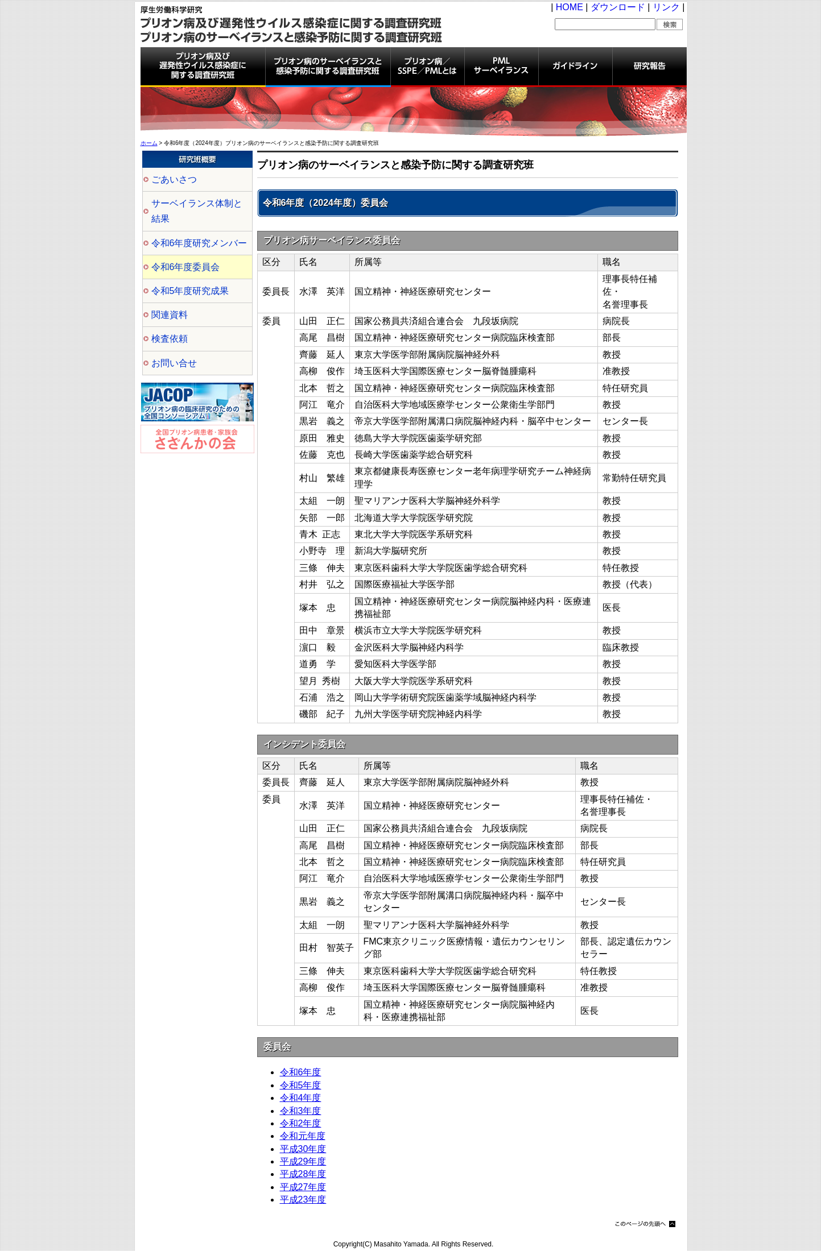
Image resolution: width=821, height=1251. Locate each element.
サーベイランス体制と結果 (196, 210)
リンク (666, 7)
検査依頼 (169, 338)
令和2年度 (300, 1123)
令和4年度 (300, 1098)
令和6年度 (300, 1072)
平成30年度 (303, 1149)
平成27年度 (303, 1187)
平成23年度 (303, 1199)
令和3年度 (300, 1111)
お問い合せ (174, 363)
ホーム (149, 143)
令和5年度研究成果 (190, 291)
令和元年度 (302, 1136)
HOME (569, 7)
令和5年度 (300, 1085)
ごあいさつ (174, 179)
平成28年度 (303, 1174)
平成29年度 (303, 1161)
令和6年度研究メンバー (199, 243)
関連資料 (169, 315)
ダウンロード (618, 7)
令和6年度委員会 (185, 267)
